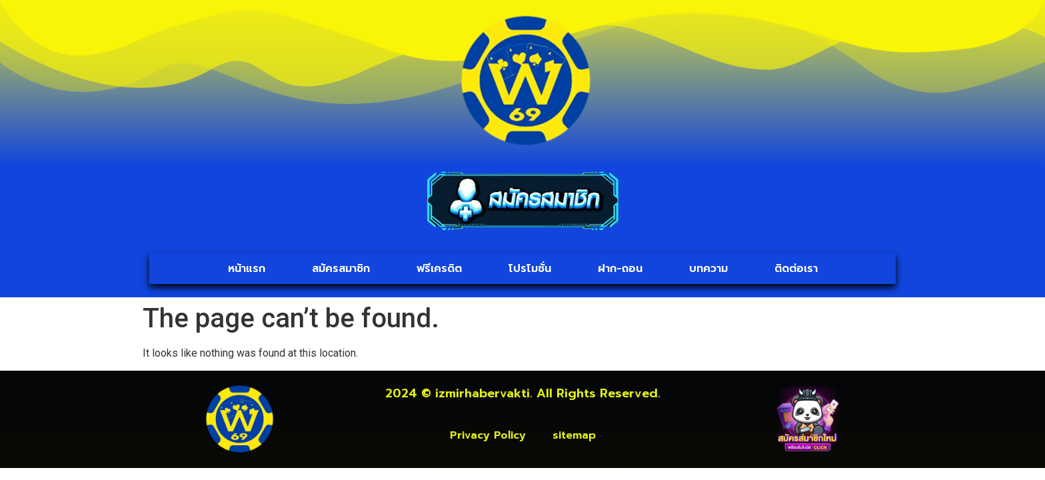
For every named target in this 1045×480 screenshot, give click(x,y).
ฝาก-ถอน (620, 269)
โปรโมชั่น (530, 269)
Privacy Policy (488, 435)
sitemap (574, 435)
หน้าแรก (246, 269)
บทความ (708, 269)
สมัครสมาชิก (341, 269)
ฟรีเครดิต (439, 269)
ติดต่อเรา (796, 269)
